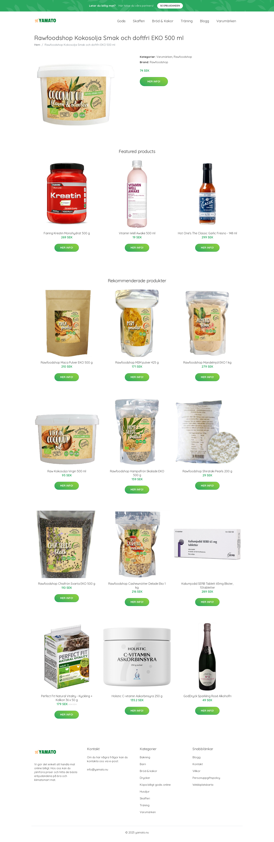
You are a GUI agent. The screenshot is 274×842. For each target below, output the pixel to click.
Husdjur (145, 794)
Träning (187, 22)
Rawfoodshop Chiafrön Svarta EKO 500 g (66, 587)
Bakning (145, 760)
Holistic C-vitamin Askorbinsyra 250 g (137, 699)
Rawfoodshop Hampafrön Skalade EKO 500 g (137, 476)
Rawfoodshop (183, 60)
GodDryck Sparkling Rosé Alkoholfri (207, 699)
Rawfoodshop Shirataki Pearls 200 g (207, 474)
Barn (143, 767)
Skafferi (139, 22)
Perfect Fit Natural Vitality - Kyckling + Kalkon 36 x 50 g (66, 701)
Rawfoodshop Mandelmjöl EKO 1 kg (207, 365)
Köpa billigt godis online (155, 788)
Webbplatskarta (203, 788)
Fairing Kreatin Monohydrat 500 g (67, 236)
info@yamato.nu (97, 772)
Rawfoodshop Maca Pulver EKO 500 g (67, 365)
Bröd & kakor (162, 22)
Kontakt (198, 767)
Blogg (204, 22)
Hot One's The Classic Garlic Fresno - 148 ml (207, 236)
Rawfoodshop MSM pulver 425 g (137, 365)
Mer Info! (153, 84)
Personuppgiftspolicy (206, 781)
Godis (121, 22)
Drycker (145, 781)
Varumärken (226, 22)
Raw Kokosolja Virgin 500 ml (66, 474)
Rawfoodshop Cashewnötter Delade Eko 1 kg (137, 589)
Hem (37, 48)
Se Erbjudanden (170, 5)
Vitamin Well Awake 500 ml (137, 236)
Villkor (197, 774)
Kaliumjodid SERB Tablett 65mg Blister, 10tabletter (207, 589)
